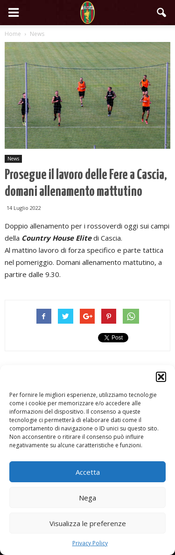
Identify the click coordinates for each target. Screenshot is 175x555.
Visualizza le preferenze (87, 523)
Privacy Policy (90, 543)
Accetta (88, 472)
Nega (87, 497)
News (13, 158)
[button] (161, 377)
